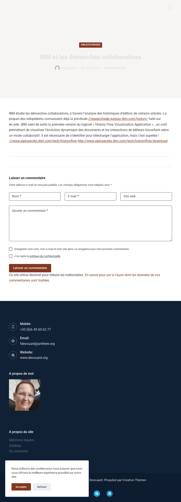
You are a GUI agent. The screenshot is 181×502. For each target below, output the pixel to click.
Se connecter (18, 451)
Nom (16, 196)
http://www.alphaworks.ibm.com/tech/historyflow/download (122, 141)
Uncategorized (90, 44)
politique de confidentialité (44, 256)
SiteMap (15, 446)
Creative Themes (134, 480)
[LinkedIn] (109, 494)
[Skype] (97, 494)
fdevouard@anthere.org (37, 344)
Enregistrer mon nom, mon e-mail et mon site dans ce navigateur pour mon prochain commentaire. (71, 249)
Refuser (42, 486)
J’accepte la (37, 256)
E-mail (73, 196)
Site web (129, 196)
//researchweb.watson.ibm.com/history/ (118, 119)
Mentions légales (21, 440)
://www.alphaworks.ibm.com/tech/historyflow (43, 141)
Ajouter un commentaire (30, 210)
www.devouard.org (34, 358)
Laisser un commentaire (30, 268)
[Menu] (170, 7)
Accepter (21, 486)
